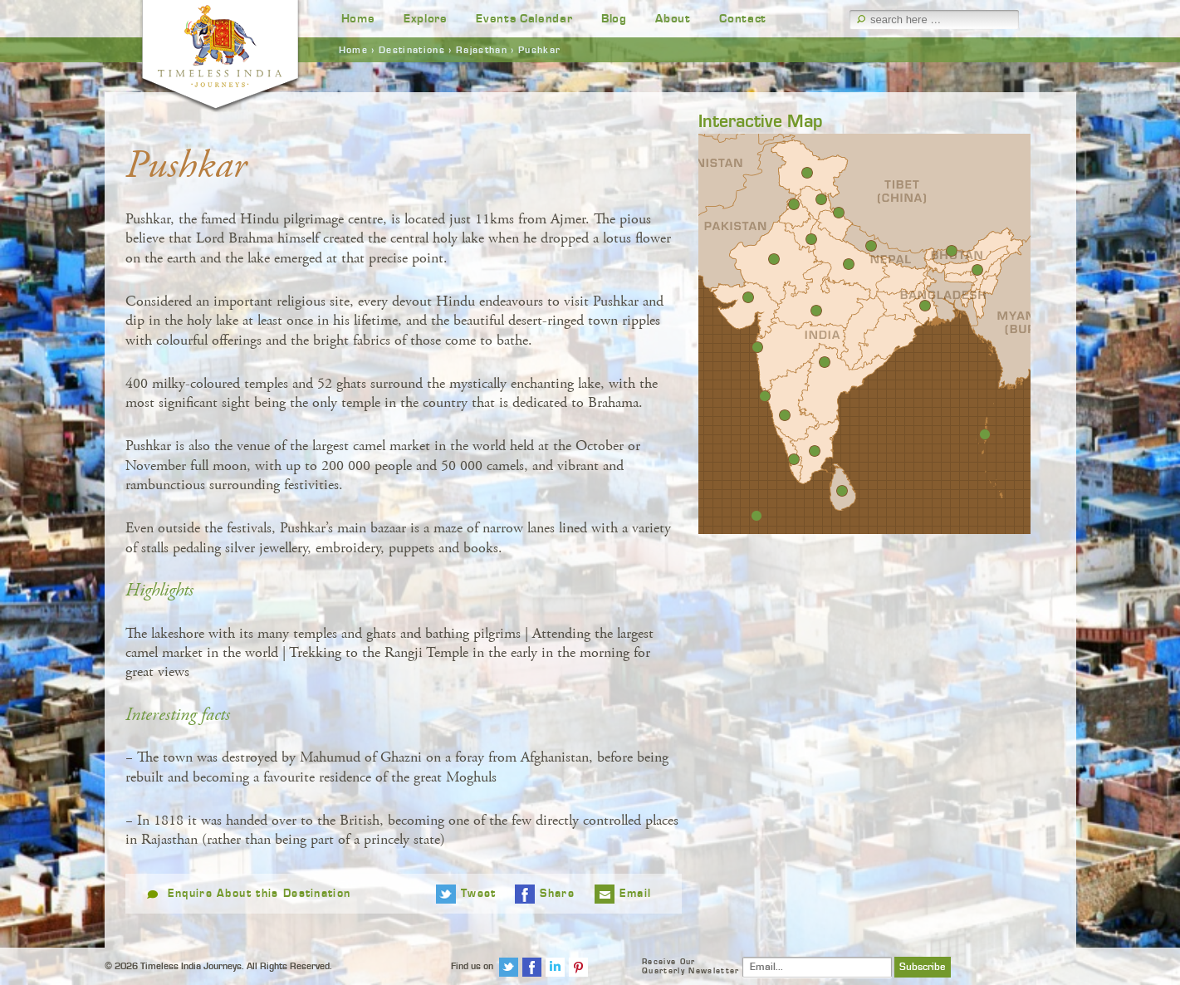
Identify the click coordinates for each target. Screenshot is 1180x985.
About (672, 18)
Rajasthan (481, 50)
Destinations (412, 50)
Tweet (479, 893)
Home (358, 18)
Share (557, 893)
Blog (614, 18)
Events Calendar (524, 18)
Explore (426, 18)
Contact (742, 18)
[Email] (817, 967)
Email (635, 893)
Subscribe (922, 967)
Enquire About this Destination (259, 893)
